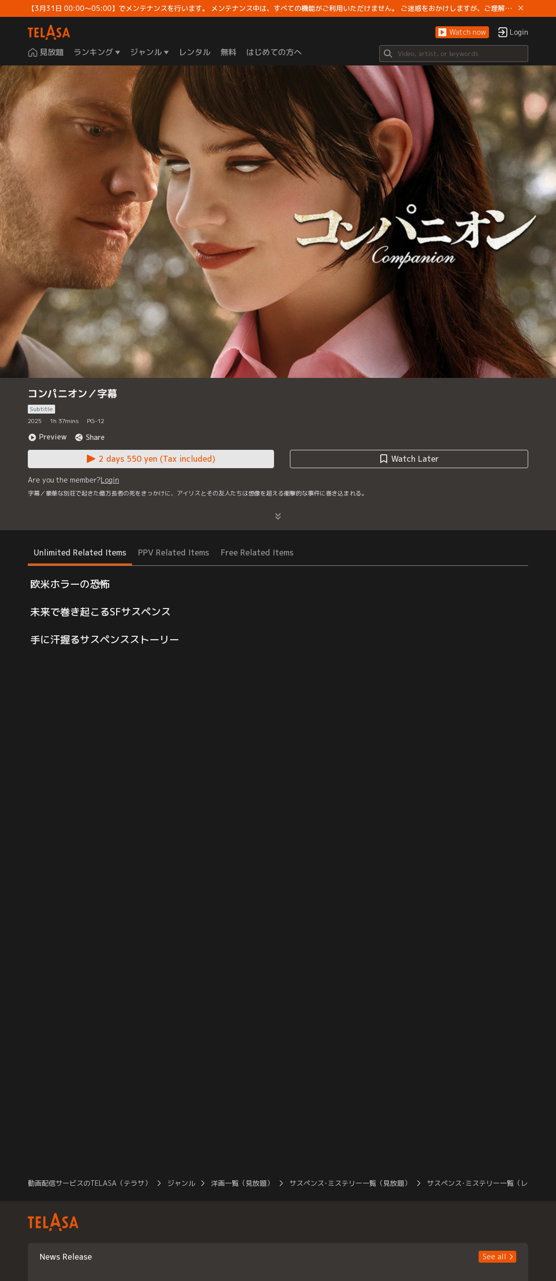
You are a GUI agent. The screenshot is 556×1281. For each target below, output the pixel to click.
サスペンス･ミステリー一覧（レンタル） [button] (491, 1183)
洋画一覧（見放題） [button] (242, 1183)
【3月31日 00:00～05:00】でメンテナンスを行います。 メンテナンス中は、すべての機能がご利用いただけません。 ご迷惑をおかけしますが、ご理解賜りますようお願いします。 (271, 8)
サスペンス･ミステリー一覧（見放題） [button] (350, 1183)
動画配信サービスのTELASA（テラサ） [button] (89, 1183)
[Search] (453, 53)
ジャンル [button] (181, 1183)
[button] (462, 32)
